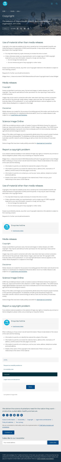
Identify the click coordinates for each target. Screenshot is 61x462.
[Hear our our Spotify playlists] (14, 415)
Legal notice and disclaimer (12, 379)
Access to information (8, 420)
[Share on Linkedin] (24, 28)
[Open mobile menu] (52, 4)
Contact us (8, 432)
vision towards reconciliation (45, 459)
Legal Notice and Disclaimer (19, 115)
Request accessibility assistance (13, 365)
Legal (18, 11)
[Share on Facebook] (17, 28)
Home (3, 11)
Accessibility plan (9, 369)
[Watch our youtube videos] (21, 415)
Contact (5, 28)
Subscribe (53, 442)
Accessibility (21, 420)
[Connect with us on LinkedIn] (11, 415)
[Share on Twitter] (21, 28)
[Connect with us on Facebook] (3, 415)
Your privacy (19, 422)
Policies (12, 11)
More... (30, 387)
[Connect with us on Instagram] (7, 415)
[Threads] (18, 415)
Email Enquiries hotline (18, 230)
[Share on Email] (28, 28)
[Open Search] (57, 4)
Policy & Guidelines (7, 422)
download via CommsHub (44, 143)
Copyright (30, 420)
